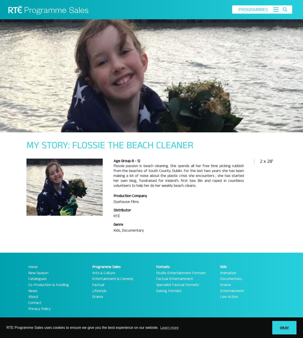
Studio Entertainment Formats (181, 273)
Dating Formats (169, 290)
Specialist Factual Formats (177, 284)
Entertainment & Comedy (112, 278)
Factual (98, 284)
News (32, 290)
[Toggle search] (285, 9)
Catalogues (37, 278)
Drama (97, 296)
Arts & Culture (103, 273)
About (33, 296)
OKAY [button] (284, 327)
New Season (38, 273)
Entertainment (232, 290)
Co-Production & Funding (48, 284)
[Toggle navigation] (275, 9)
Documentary (231, 278)
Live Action (229, 296)
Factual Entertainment (174, 278)
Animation (228, 273)
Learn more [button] (169, 327)
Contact (34, 302)
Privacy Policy (39, 308)
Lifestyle (99, 290)
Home (33, 267)
